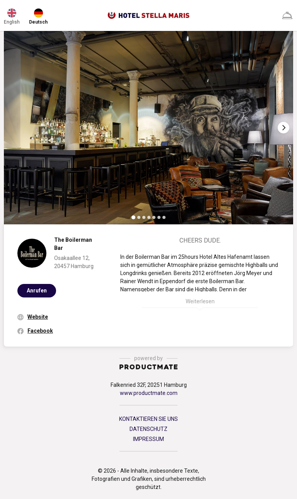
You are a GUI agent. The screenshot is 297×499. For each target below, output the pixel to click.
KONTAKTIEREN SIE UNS (148, 419)
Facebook (40, 331)
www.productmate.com (149, 393)
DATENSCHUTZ (148, 429)
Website (37, 317)
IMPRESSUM (148, 439)
